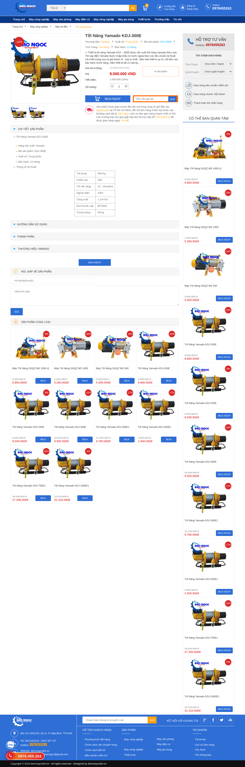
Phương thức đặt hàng (97, 739)
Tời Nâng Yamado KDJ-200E (154, 368)
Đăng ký (191, 6)
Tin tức (178, 19)
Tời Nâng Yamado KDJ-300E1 (112, 427)
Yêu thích (200, 749)
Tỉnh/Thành (191, 64)
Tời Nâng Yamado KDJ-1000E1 (71, 485)
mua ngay (94, 262)
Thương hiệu (162, 19)
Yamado (105, 41)
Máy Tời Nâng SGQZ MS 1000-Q (30, 368)
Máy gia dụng (126, 19)
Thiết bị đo (144, 19)
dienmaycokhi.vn (97, 763)
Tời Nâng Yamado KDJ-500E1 (154, 427)
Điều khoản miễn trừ (96, 755)
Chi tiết (125, 120)
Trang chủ (19, 19)
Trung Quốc (132, 41)
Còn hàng (104, 47)
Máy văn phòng (62, 19)
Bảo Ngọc (123, 113)
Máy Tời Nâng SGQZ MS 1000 (71, 368)
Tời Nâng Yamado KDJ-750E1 (29, 485)
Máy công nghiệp (39, 19)
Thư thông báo (203, 754)
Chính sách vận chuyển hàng (101, 744)
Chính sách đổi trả (95, 750)
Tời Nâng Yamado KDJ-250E (28, 427)
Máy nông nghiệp (104, 19)
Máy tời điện (61, 26)
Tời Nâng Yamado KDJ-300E (70, 427)
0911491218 (163, 117)
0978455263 (221, 8)
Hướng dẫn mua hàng (170, 8)
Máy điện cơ (82, 19)
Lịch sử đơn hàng (204, 744)
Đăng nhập (192, 9)
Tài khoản (200, 739)
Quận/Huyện (192, 72)
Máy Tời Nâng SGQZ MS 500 (112, 368)
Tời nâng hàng (83, 26)
